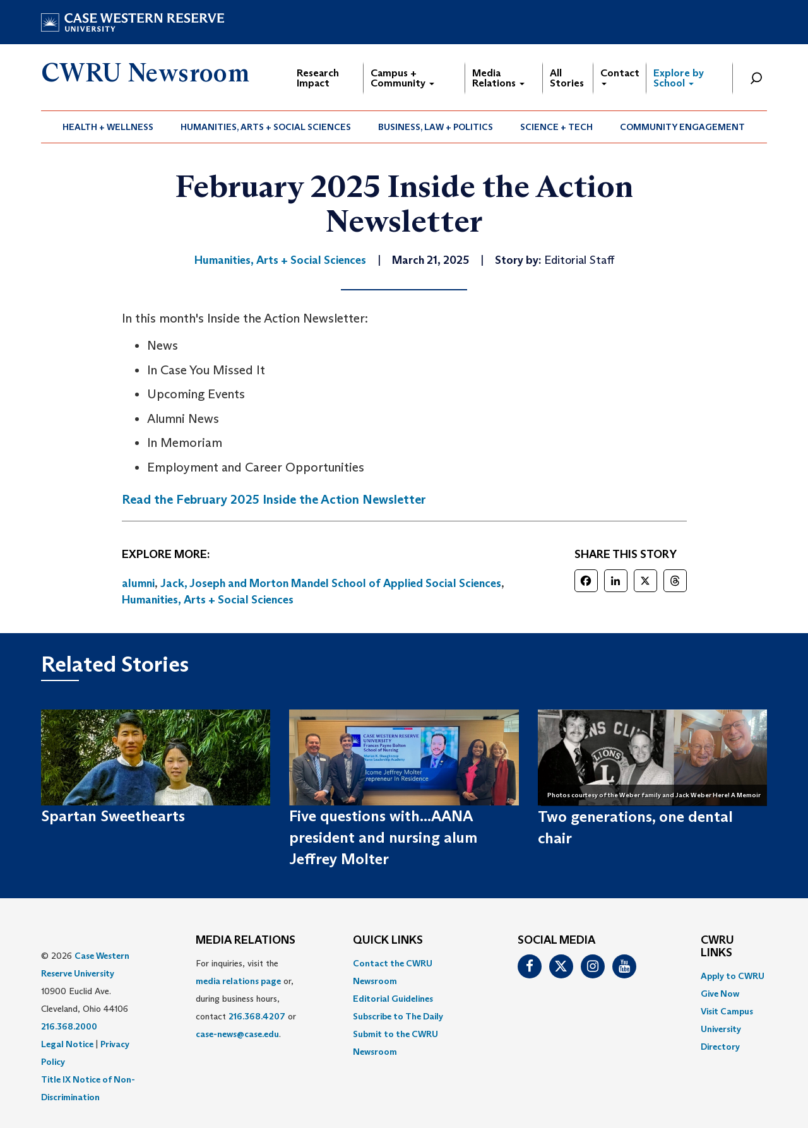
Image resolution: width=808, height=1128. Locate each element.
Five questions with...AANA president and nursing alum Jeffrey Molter (383, 838)
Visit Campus (727, 1011)
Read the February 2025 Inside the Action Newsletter (274, 499)
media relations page (238, 981)
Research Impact (318, 78)
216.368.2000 (69, 1026)
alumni (138, 583)
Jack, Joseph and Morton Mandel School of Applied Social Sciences (330, 583)
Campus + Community (402, 78)
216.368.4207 (257, 1016)
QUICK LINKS (388, 940)
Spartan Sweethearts (113, 816)
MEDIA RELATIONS (245, 940)
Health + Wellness (107, 127)
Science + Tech (556, 127)
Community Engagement (682, 127)
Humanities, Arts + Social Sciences (266, 127)
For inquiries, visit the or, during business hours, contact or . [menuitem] (246, 999)
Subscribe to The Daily (398, 1016)
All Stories (567, 78)
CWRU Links (717, 946)
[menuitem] (108, 127)
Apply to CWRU (732, 976)
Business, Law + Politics (435, 127)
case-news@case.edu (237, 1034)
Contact (619, 76)
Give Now (720, 993)
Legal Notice (67, 1044)
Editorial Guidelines (393, 998)
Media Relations (498, 78)
